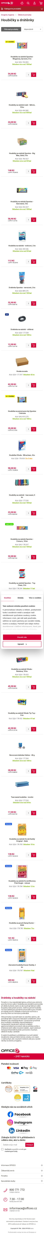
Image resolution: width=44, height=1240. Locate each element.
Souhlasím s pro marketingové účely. (15, 1150)
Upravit (22, 644)
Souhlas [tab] (7, 598)
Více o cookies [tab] (35, 598)
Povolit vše (22, 637)
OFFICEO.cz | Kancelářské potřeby (7, 3)
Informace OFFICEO (8, 1165)
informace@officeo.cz (23, 1208)
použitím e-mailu (18, 1149)
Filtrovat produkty (11, 29)
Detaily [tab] (21, 598)
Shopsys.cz (32, 1232)
